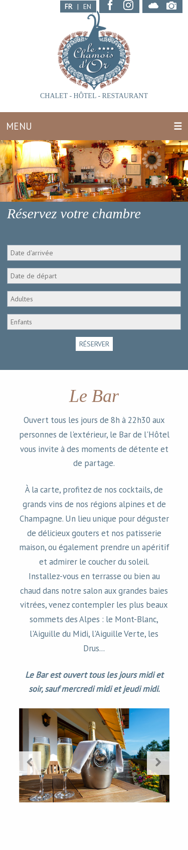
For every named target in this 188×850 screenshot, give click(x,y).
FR (68, 6)
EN (87, 6)
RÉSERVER (94, 343)
